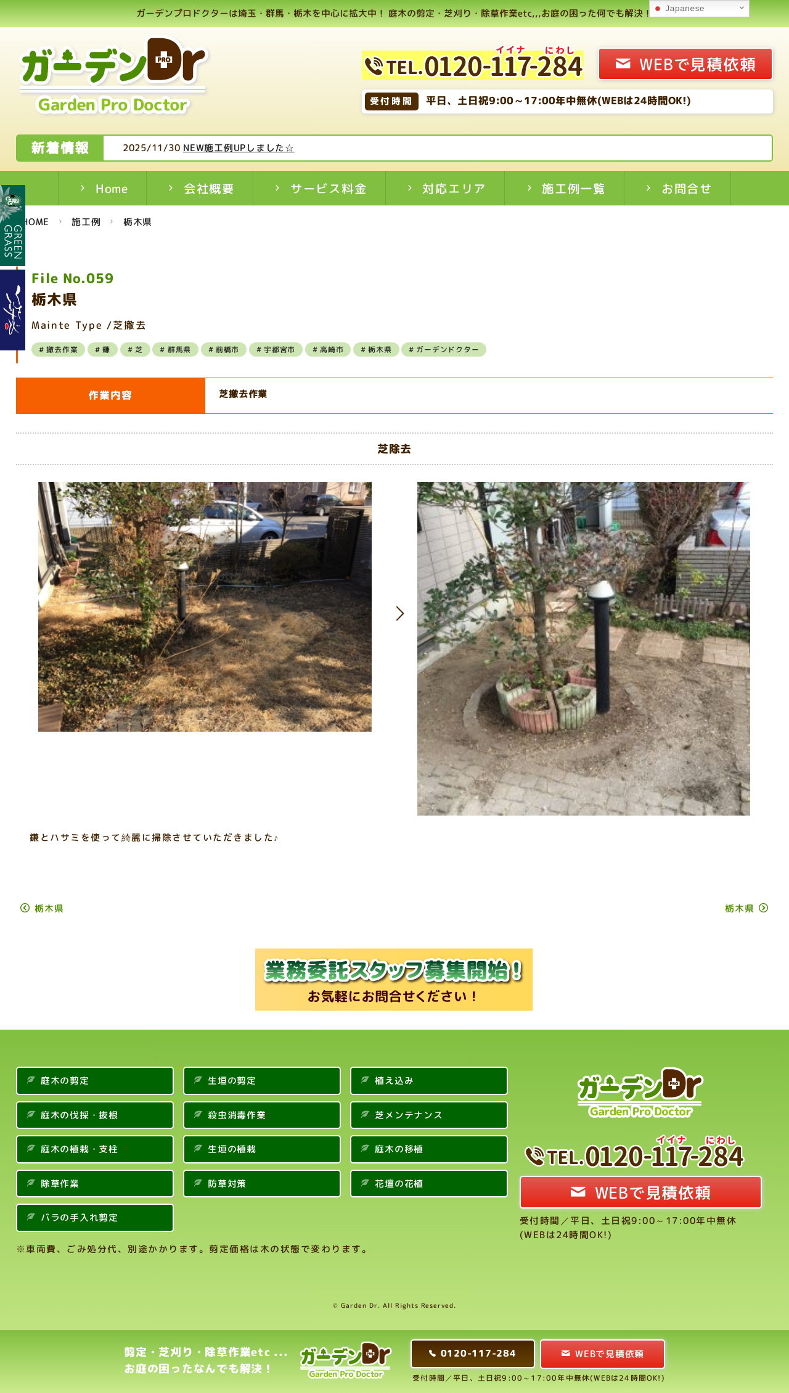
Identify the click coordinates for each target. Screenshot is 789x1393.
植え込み (394, 1080)
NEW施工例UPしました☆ (285, 147)
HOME (35, 221)
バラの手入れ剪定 (79, 1217)
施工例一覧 (574, 188)
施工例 (86, 221)
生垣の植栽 (232, 1149)
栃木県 (137, 221)
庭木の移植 (399, 1149)
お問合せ (687, 188)
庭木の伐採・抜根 (79, 1115)
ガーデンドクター (447, 349)
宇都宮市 (279, 349)
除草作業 (60, 1183)
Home (112, 188)
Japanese (679, 9)
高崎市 (331, 349)
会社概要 (209, 188)
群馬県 (179, 349)
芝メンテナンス (409, 1115)
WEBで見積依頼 (697, 64)
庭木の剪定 (65, 1080)
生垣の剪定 (232, 1080)
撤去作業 (62, 349)
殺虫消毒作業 (237, 1115)
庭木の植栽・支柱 (79, 1149)
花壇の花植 (399, 1183)
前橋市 (227, 349)
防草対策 (227, 1183)
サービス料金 (328, 188)
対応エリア (454, 188)
